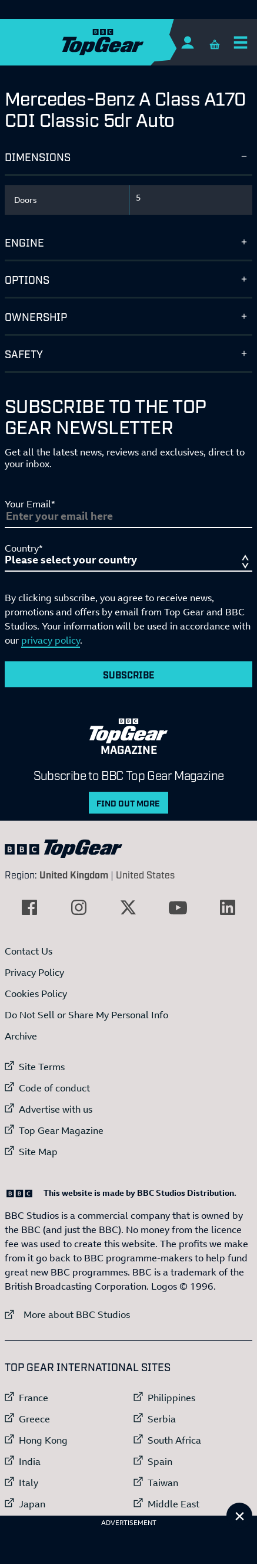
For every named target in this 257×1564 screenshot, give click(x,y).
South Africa (174, 1440)
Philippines (171, 1398)
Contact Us (28, 951)
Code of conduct (54, 1088)
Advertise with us (55, 1109)
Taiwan (163, 1482)
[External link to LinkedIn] (227, 907)
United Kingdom (73, 874)
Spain (160, 1461)
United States (145, 874)
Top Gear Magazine (61, 1130)
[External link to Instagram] (79, 907)
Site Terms (42, 1067)
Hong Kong (43, 1440)
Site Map (38, 1152)
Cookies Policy (36, 993)
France (33, 1398)
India (30, 1461)
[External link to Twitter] (128, 907)
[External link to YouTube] (178, 907)
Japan (32, 1504)
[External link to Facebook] (29, 907)
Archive (21, 1036)
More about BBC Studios (67, 1314)
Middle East (173, 1504)
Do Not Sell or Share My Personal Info (86, 1015)
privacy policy (50, 640)
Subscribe (129, 674)
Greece (34, 1419)
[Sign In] (187, 42)
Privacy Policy (34, 972)
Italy (28, 1482)
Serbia (162, 1419)
